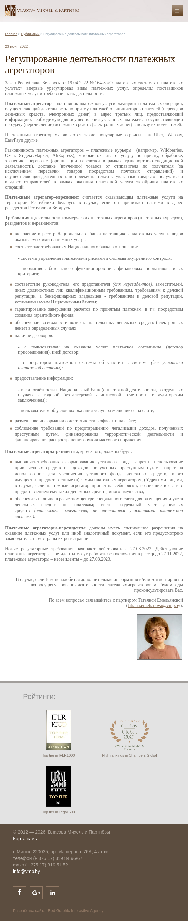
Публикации (30, 34)
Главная (11, 34)
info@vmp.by (26, 871)
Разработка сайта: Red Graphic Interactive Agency (58, 911)
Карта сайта (26, 838)
